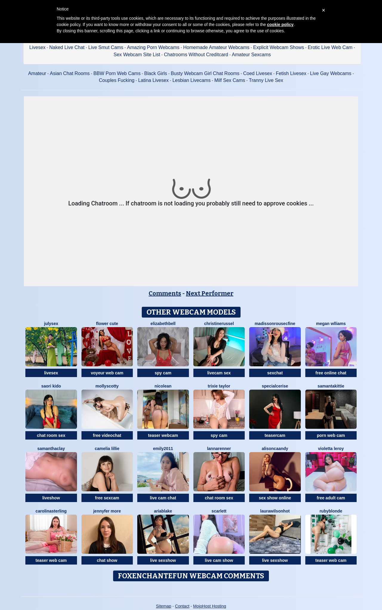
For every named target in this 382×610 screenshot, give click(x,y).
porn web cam (331, 435)
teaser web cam (51, 560)
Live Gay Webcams (330, 73)
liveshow (51, 497)
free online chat (330, 372)
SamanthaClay (51, 448)
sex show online (275, 497)
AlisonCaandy (275, 448)
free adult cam (331, 497)
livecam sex (219, 372)
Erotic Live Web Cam (330, 47)
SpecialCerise (275, 386)
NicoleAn (163, 386)
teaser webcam (163, 435)
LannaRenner (219, 448)
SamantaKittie (331, 386)
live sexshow (163, 560)
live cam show (219, 560)
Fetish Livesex (291, 73)
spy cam (163, 372)
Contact (182, 606)
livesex (51, 372)
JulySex (51, 323)
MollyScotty (107, 386)
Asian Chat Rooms (70, 73)
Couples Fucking (116, 80)
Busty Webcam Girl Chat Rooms (205, 73)
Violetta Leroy (331, 448)
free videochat (107, 435)
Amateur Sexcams (251, 54)
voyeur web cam (107, 372)
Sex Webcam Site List (136, 54)
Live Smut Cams (105, 47)
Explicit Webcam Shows (278, 47)
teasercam (275, 435)
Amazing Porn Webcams (153, 47)
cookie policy (280, 24)
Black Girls (155, 73)
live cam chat (163, 497)
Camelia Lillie (107, 448)
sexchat (275, 372)
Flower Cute (107, 323)
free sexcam (107, 497)
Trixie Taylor (219, 386)
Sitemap (163, 606)
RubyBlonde (331, 511)
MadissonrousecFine (275, 323)
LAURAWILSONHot (275, 511)
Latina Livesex (153, 80)
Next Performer (209, 293)
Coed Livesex (257, 73)
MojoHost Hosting (209, 606)
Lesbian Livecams (191, 80)
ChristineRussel (219, 323)
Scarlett (219, 511)
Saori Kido (51, 386)
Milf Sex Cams (229, 80)
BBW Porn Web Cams (117, 73)
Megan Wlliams (331, 323)
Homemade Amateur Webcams (216, 47)
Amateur (37, 73)
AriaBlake (163, 511)
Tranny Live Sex (266, 80)
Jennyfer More (107, 511)
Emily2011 (163, 448)
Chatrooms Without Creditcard (196, 54)
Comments (165, 293)
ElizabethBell (162, 323)
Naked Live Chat (66, 47)
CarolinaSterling (51, 511)
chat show (107, 560)
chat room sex (51, 435)
